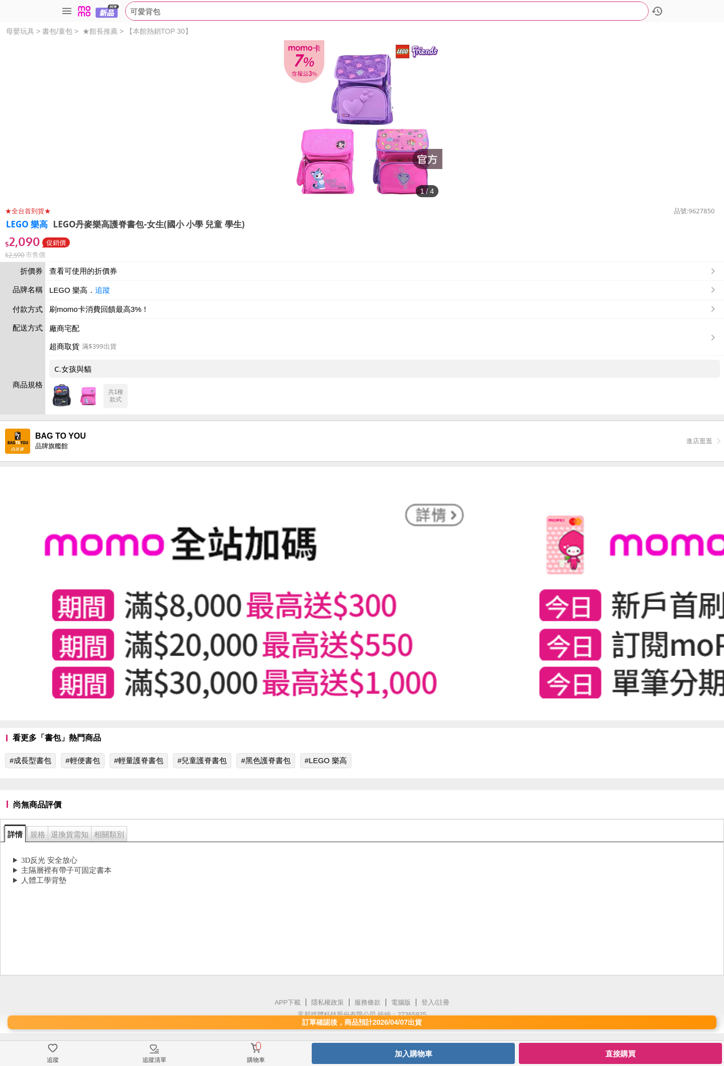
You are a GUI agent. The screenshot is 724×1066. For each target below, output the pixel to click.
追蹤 (102, 290)
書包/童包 (57, 31)
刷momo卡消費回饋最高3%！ (99, 309)
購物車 (256, 1059)
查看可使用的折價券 (383, 271)
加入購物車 (413, 1053)
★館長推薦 (100, 31)
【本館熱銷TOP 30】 (159, 31)
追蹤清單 (154, 1059)
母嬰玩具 (20, 31)
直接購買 (620, 1053)
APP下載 (288, 1002)
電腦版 (401, 1002)
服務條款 (367, 1002)
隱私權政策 (327, 1002)
